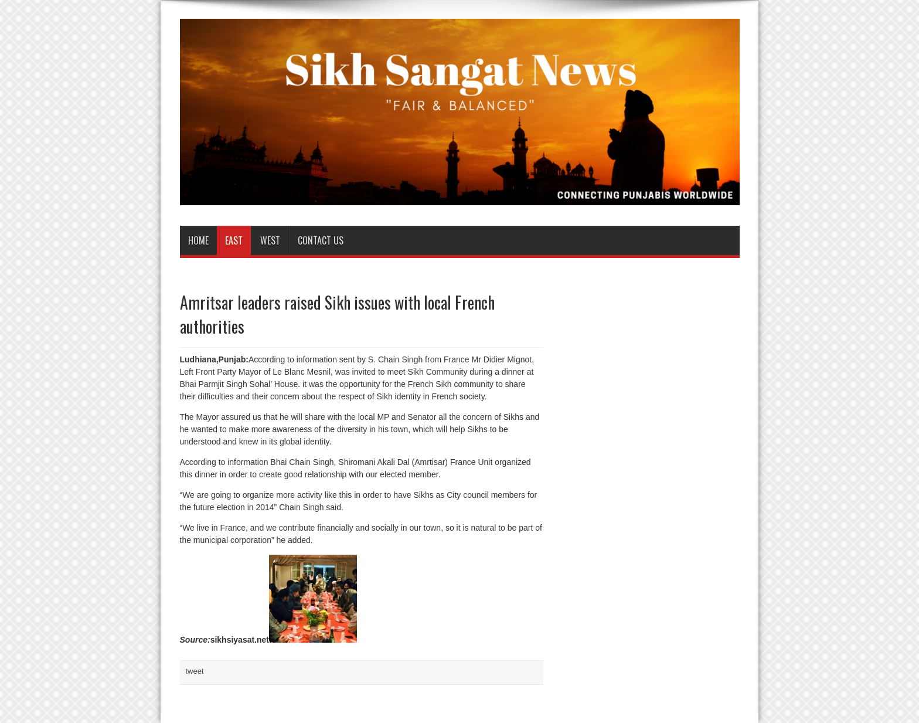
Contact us (320, 240)
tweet (195, 671)
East (234, 240)
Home (198, 240)
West (270, 240)
